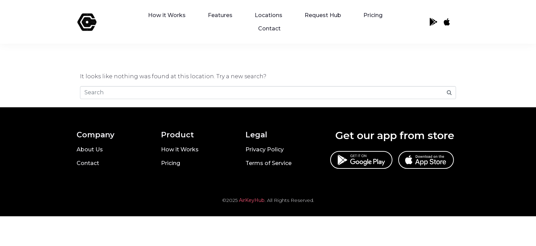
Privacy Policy (264, 149)
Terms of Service (268, 163)
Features (220, 15)
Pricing (373, 15)
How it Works (167, 15)
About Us (90, 149)
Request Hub (323, 15)
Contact (269, 28)
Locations (268, 15)
